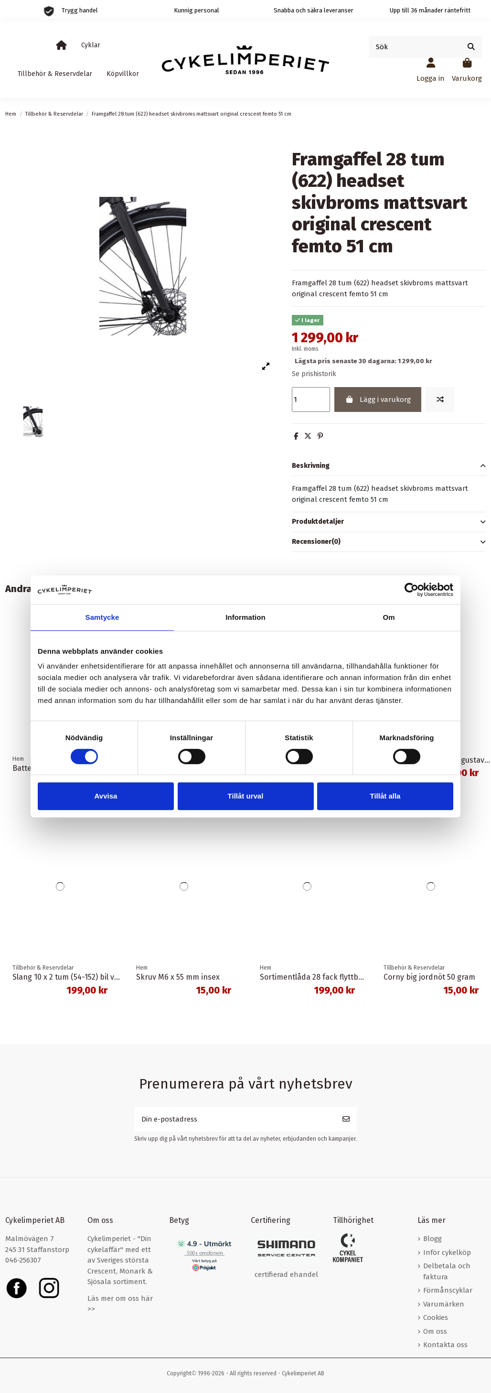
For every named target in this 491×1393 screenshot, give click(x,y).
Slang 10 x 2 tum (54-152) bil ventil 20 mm (83, 977)
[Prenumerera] (346, 1119)
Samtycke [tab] (102, 617)
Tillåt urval (246, 796)
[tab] (389, 466)
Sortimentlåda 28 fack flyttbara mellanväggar (340, 977)
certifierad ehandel (286, 1275)
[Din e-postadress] (235, 1119)
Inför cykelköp (447, 1252)
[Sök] (471, 47)
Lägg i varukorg (377, 399)
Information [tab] (245, 617)
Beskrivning (389, 466)
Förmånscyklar (447, 1290)
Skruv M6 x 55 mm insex (178, 977)
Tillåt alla (385, 796)
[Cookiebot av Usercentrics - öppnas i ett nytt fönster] (411, 590)
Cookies (435, 1318)
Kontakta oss (445, 1345)
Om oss (435, 1331)
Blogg (432, 1239)
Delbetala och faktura (446, 1272)
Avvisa (106, 796)
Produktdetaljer (389, 522)
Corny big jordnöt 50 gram (429, 977)
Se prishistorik (314, 374)
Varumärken (443, 1304)
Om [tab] (389, 617)
